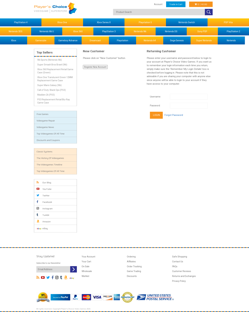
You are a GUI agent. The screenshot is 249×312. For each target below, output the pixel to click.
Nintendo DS (171, 31)
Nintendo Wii (140, 31)
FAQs (174, 266)
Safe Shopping (179, 256)
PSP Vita (228, 22)
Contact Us (177, 261)
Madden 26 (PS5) (46, 94)
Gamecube (40, 40)
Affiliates (131, 261)
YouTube (44, 189)
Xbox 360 (78, 31)
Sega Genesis (177, 40)
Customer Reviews (181, 271)
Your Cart (86, 261)
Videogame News (45, 127)
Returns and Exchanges (184, 276)
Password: (155, 105)
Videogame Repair (46, 120)
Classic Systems (44, 151)
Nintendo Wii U (47, 31)
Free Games (42, 114)
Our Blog (44, 182)
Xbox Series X (104, 22)
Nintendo (231, 40)
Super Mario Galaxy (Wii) (49, 85)
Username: (155, 96)
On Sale (85, 266)
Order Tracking (134, 266)
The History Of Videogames (50, 158)
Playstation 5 (145, 22)
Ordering (131, 256)
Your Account (88, 256)
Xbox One (62, 22)
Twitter (43, 195)
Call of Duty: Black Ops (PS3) (51, 90)
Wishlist (85, 276)
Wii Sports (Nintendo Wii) (49, 60)
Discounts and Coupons (48, 140)
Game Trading (134, 271)
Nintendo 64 (150, 40)
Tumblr (43, 215)
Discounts (132, 276)
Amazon (44, 221)
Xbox (13, 40)
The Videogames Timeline (49, 164)
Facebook (44, 202)
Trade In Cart (175, 4)
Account (158, 4)
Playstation (122, 40)
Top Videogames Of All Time (50, 133)
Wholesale (87, 271)
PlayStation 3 (109, 31)
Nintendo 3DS (15, 31)
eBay (42, 228)
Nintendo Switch (186, 22)
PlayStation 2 (233, 31)
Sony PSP (202, 31)
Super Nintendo (204, 40)
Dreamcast (95, 40)
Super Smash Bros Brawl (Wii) (52, 64)
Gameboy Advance (67, 40)
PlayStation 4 (20, 22)
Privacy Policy (179, 281)
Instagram (45, 208)
